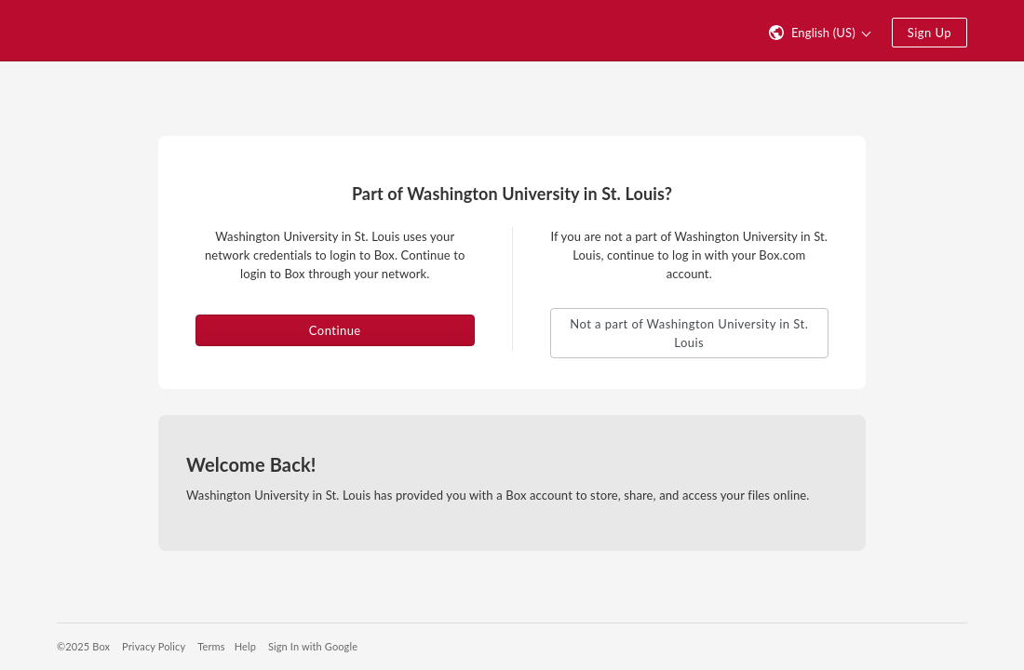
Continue (335, 330)
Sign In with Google (312, 646)
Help (245, 646)
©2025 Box (83, 646)
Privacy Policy (153, 646)
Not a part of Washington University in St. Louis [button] (689, 333)
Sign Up (929, 32)
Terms (210, 646)
